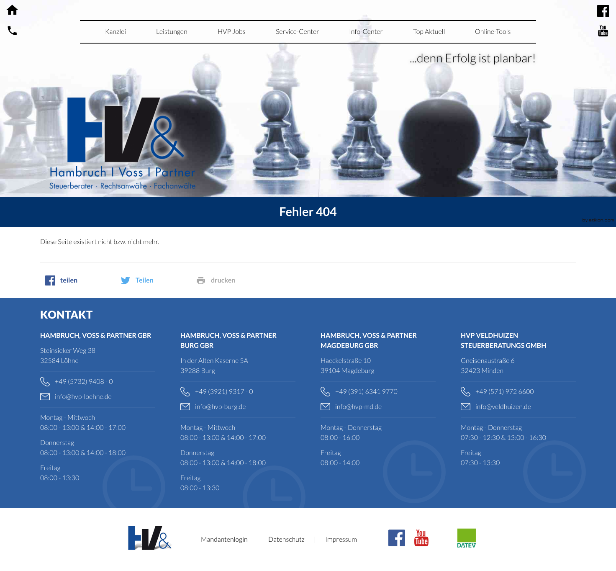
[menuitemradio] (231, 32)
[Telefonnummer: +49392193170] (237, 392)
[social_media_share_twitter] (153, 280)
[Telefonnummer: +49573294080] (97, 382)
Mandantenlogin (224, 539)
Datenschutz (286, 539)
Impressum (341, 539)
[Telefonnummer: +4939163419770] (378, 392)
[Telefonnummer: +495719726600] (518, 392)
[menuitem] (115, 32)
